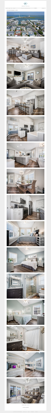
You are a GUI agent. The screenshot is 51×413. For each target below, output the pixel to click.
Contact (14, 8)
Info (11, 8)
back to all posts (25, 407)
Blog (9, 8)
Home (7, 8)
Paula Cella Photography (25, 4)
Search (43, 8)
